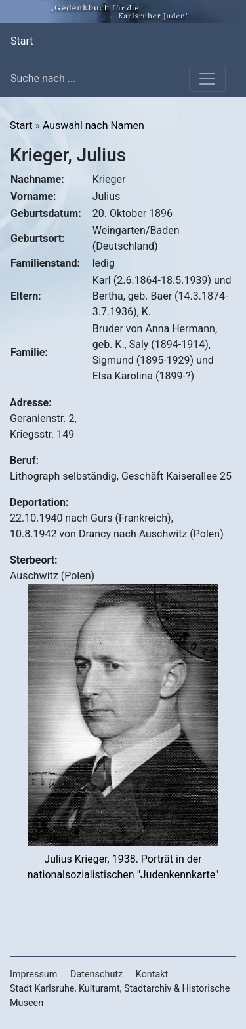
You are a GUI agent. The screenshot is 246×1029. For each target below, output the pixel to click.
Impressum (33, 974)
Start (21, 40)
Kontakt (152, 974)
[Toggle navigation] (207, 79)
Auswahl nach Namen (93, 125)
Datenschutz (96, 974)
